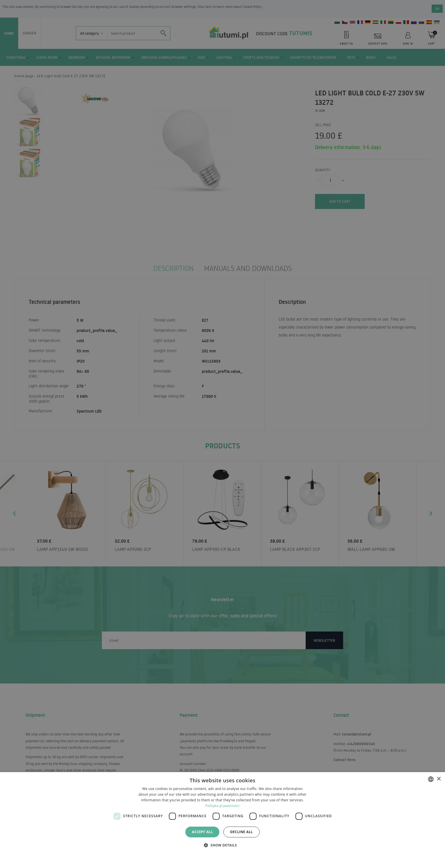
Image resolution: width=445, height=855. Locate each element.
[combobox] (431, 779)
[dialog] (222, 813)
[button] (222, 845)
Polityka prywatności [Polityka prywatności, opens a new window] (222, 805)
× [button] (438, 779)
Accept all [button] (202, 831)
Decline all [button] (241, 831)
